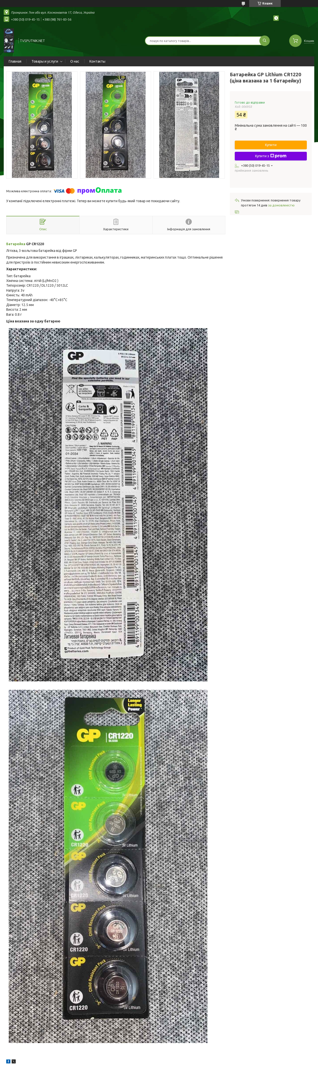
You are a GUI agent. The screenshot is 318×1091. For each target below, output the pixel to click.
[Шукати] (264, 41)
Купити (271, 145)
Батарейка (15, 244)
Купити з (270, 156)
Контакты (97, 61)
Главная (15, 61)
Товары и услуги (45, 61)
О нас (74, 61)
